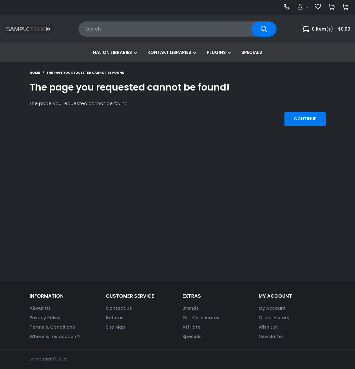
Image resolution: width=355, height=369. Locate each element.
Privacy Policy (45, 317)
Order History (274, 317)
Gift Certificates (200, 317)
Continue (305, 119)
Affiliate (191, 327)
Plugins (216, 52)
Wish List (268, 327)
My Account (272, 308)
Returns (114, 317)
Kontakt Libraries (169, 52)
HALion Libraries (112, 52)
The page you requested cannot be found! (86, 72)
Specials (251, 52)
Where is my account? (55, 336)
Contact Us (119, 308)
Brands (190, 308)
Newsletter (271, 336)
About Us (40, 308)
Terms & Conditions (52, 327)
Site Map (115, 327)
